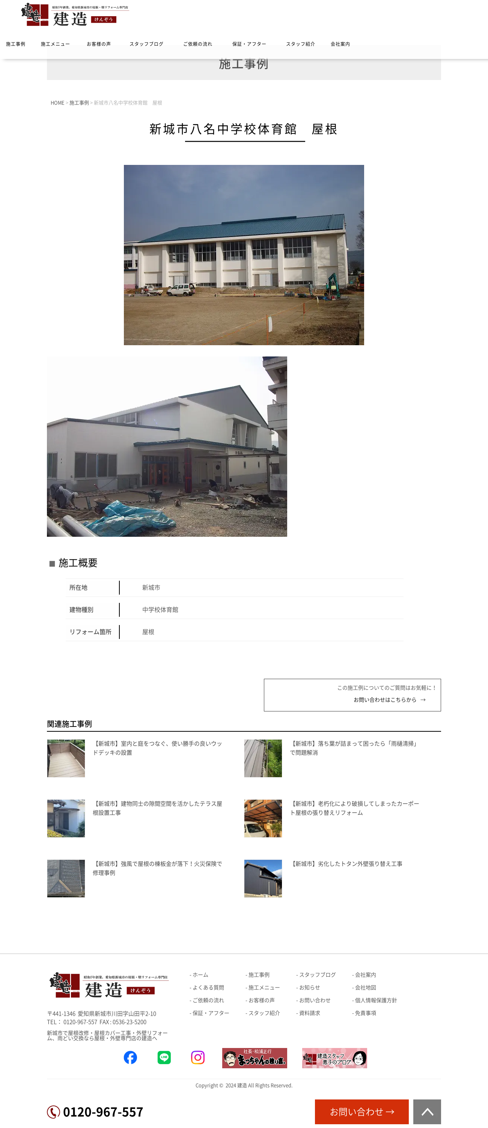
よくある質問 (208, 987)
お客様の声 (99, 44)
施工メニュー (55, 44)
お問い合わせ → (362, 1111)
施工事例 (16, 44)
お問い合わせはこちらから (385, 699)
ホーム (200, 974)
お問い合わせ (315, 1000)
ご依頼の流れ (197, 44)
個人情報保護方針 (376, 1000)
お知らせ (309, 987)
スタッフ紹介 (300, 44)
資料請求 (309, 1013)
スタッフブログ (147, 44)
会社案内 (340, 44)
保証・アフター (249, 44)
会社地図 (365, 987)
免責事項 (365, 1013)
